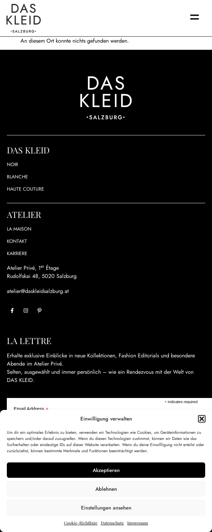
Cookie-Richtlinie (80, 523)
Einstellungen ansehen (106, 508)
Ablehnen (106, 489)
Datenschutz (112, 523)
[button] (201, 418)
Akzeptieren (106, 470)
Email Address (31, 409)
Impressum (137, 523)
